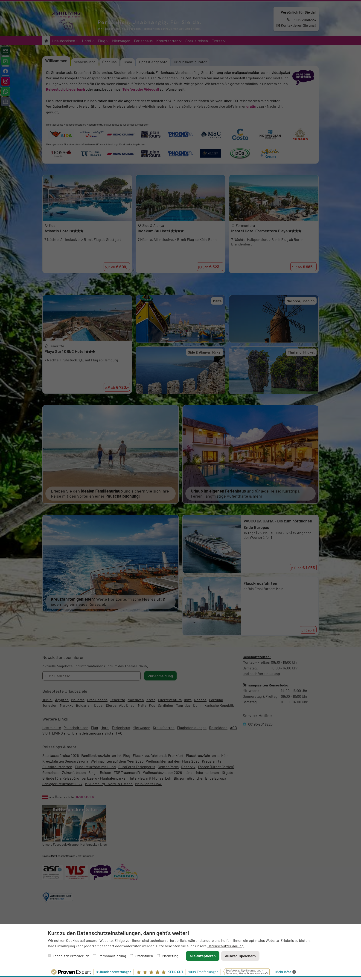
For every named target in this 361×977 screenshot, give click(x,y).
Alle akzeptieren (202, 956)
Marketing (167, 956)
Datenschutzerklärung (225, 946)
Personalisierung (109, 956)
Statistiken (141, 956)
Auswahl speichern (240, 956)
